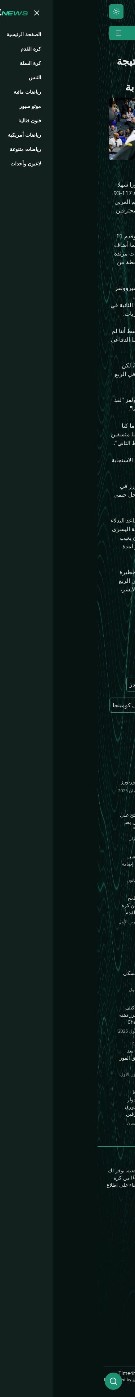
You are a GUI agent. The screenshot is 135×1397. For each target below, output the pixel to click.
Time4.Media (111, 1326)
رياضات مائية (66, 1236)
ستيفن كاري (59, 726)
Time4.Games (111, 1303)
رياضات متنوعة (64, 1247)
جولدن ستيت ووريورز (85, 663)
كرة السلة (117, 1247)
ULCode (43, 1380)
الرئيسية (119, 1224)
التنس (122, 1259)
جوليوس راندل (93, 684)
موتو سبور (117, 1270)
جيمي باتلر (98, 726)
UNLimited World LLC (107, 1380)
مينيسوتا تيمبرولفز (89, 643)
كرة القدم (117, 1236)
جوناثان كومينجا (33, 705)
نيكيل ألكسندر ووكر (87, 705)
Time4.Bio (115, 1315)
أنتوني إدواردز (48, 684)
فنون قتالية (68, 1224)
